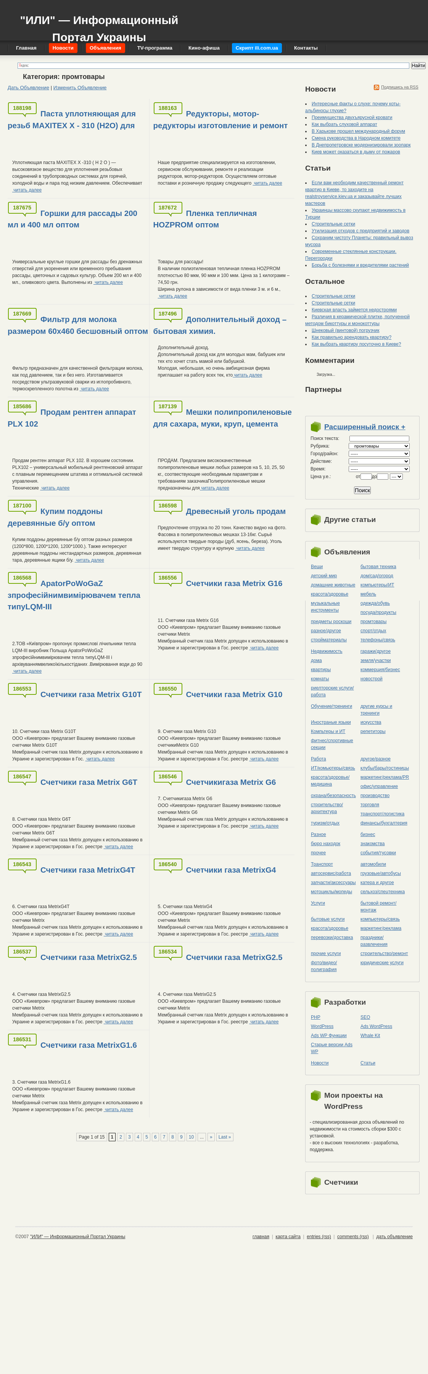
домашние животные (333, 585)
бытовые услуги (328, 919)
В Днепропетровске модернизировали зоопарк (361, 145)
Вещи (317, 566)
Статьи (367, 1063)
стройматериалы (329, 640)
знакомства (372, 843)
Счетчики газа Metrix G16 (234, 583)
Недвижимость (327, 651)
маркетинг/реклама (380, 928)
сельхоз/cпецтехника (382, 891)
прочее (318, 852)
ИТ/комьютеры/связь (333, 768)
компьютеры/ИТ (377, 585)
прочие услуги (326, 953)
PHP (315, 1017)
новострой (371, 678)
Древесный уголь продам (236, 511)
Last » (225, 1137)
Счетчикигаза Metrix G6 (231, 782)
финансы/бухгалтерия (383, 823)
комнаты (320, 678)
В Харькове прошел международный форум (358, 131)
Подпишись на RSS (399, 87)
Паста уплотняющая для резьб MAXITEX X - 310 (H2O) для (72, 119)
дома (316, 660)
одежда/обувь (375, 603)
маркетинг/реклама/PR (384, 777)
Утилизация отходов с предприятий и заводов (360, 231)
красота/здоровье (329, 594)
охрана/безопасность (333, 795)
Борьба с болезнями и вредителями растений (360, 265)
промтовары (373, 621)
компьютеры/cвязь (380, 919)
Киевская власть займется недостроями (354, 309)
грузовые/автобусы (380, 873)
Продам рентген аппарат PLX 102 (72, 418)
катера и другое (377, 882)
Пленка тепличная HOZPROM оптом (205, 219)
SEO (365, 1017)
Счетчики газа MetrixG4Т (87, 869)
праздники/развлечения (374, 941)
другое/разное (375, 759)
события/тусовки (378, 852)
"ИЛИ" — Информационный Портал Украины (99, 25)
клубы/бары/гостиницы (384, 768)
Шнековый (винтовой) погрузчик (345, 330)
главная (261, 1236)
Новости (319, 1063)
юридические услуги (382, 962)
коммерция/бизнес (380, 669)
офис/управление (379, 786)
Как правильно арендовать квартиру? (351, 337)
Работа (318, 759)
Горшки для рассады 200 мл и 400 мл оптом (72, 219)
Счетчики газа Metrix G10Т (91, 694)
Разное (318, 834)
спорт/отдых (373, 630)
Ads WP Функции (329, 1035)
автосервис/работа (331, 873)
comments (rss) (353, 1236)
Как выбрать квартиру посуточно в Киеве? (356, 344)
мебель (368, 594)
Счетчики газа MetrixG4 (231, 869)
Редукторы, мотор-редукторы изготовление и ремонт (220, 119)
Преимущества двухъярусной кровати (352, 117)
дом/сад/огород (376, 575)
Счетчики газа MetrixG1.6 (88, 1045)
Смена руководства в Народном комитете (356, 138)
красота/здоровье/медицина (330, 781)
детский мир (324, 575)
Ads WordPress (376, 1026)
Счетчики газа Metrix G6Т (88, 782)
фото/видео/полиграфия (324, 966)
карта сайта (287, 1236)
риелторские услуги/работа (332, 691)
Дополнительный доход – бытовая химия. (220, 325)
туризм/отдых (325, 823)
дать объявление (395, 1236)
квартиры (321, 669)
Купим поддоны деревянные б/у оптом (55, 517)
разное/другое (326, 630)
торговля (369, 804)
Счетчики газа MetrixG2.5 (88, 957)
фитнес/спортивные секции (332, 744)
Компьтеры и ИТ (328, 731)
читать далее (27, 190)
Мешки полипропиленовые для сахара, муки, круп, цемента (222, 418)
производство (374, 795)
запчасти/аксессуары (333, 882)
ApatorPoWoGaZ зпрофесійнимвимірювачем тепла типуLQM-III (74, 595)
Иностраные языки (331, 722)
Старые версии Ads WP (331, 1048)
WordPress (322, 1026)
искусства (370, 722)
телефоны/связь (377, 640)
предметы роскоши (331, 621)
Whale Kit (370, 1035)
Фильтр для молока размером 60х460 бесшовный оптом (78, 325)
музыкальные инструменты (325, 607)
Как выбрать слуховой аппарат (344, 124)
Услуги (318, 903)
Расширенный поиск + (364, 427)
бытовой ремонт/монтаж (378, 906)
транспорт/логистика (382, 814)
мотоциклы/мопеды (331, 891)
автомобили (373, 864)
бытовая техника (378, 566)
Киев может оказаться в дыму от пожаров (356, 152)
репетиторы (373, 731)
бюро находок (325, 843)
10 (191, 1137)
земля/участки (375, 660)
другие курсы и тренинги (376, 710)
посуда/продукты (378, 612)
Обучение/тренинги (331, 706)
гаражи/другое (375, 651)
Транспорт (322, 864)
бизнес (367, 834)
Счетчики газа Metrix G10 (234, 694)
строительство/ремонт (384, 953)
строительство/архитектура (327, 808)
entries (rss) (319, 1236)
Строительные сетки (333, 224)
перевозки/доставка (332, 937)
